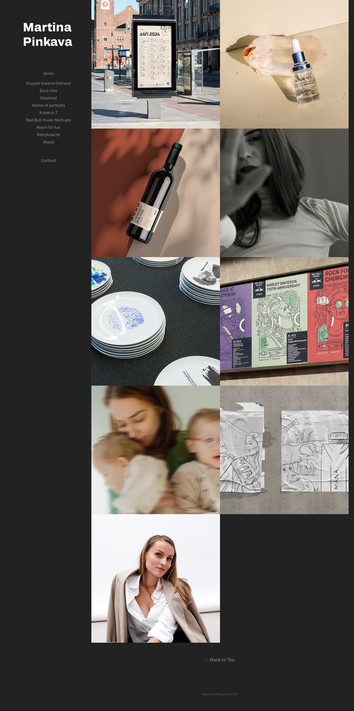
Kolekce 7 (48, 112)
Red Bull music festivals (48, 119)
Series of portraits (48, 105)
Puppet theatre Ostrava (48, 83)
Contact (48, 160)
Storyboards (48, 134)
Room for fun (48, 127)
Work (48, 73)
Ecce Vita (48, 90)
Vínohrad (48, 97)
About (48, 141)
